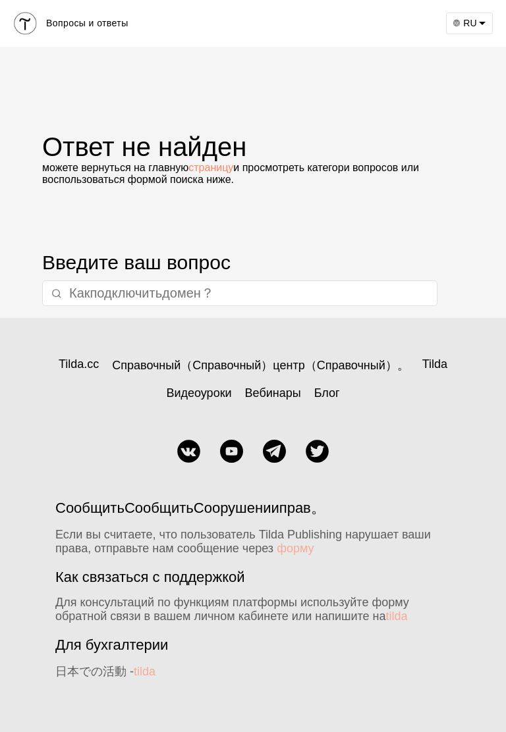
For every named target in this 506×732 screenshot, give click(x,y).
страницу (210, 167)
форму (295, 548)
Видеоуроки (198, 393)
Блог (327, 393)
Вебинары (273, 393)
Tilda (434, 364)
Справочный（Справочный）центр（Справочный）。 (260, 365)
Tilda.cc (79, 364)
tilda (397, 616)
